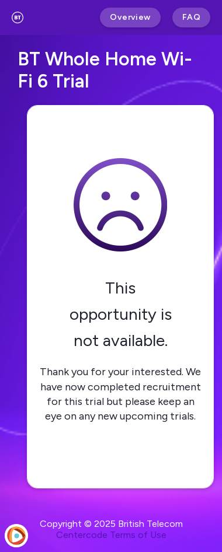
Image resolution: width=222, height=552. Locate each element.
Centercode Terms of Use (111, 534)
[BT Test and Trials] (17, 17)
